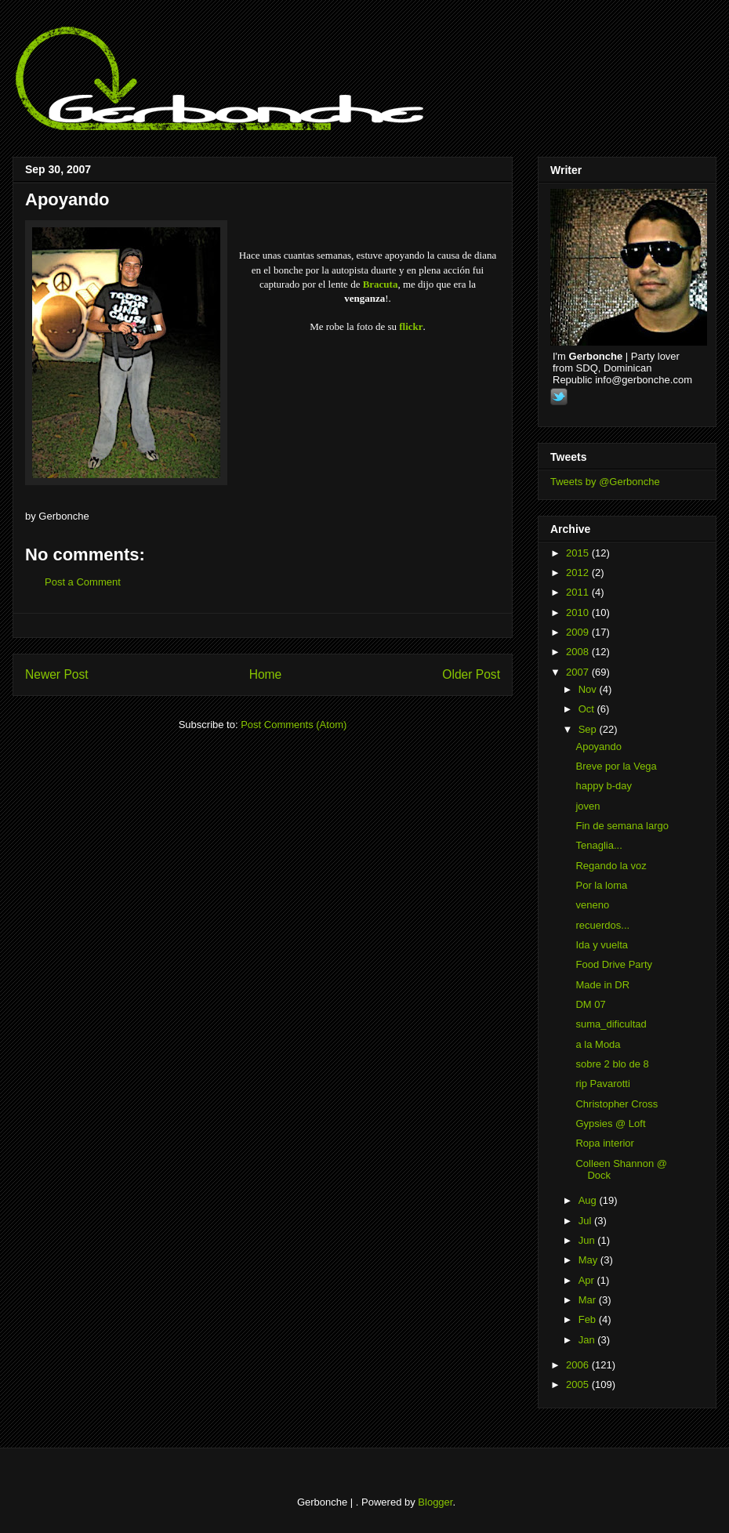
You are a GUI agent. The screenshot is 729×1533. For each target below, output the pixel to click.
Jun (588, 1240)
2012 (579, 572)
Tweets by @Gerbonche (605, 481)
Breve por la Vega (615, 766)
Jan (588, 1340)
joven (587, 806)
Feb (588, 1319)
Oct (587, 709)
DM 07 (590, 1004)
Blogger (435, 1502)
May (589, 1260)
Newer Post (57, 674)
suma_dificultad (610, 1024)
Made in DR (602, 985)
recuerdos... (602, 925)
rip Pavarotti (602, 1083)
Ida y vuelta (601, 945)
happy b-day (603, 786)
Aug (589, 1200)
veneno (592, 905)
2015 (579, 553)
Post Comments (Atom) (293, 724)
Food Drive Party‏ (613, 964)
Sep (589, 729)
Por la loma (601, 885)
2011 (579, 592)
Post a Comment (83, 582)
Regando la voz (610, 866)
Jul (586, 1221)
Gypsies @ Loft (610, 1123)
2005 (579, 1384)
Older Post (471, 674)
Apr (587, 1280)
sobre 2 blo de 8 (611, 1064)
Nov (589, 689)
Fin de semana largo (622, 826)
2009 (579, 632)
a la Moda (597, 1044)
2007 (579, 672)
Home (265, 674)
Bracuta (380, 284)
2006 (579, 1365)
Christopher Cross (616, 1104)
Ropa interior (604, 1143)
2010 (579, 612)
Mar (588, 1300)
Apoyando (67, 199)
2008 (579, 652)
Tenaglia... (598, 845)
